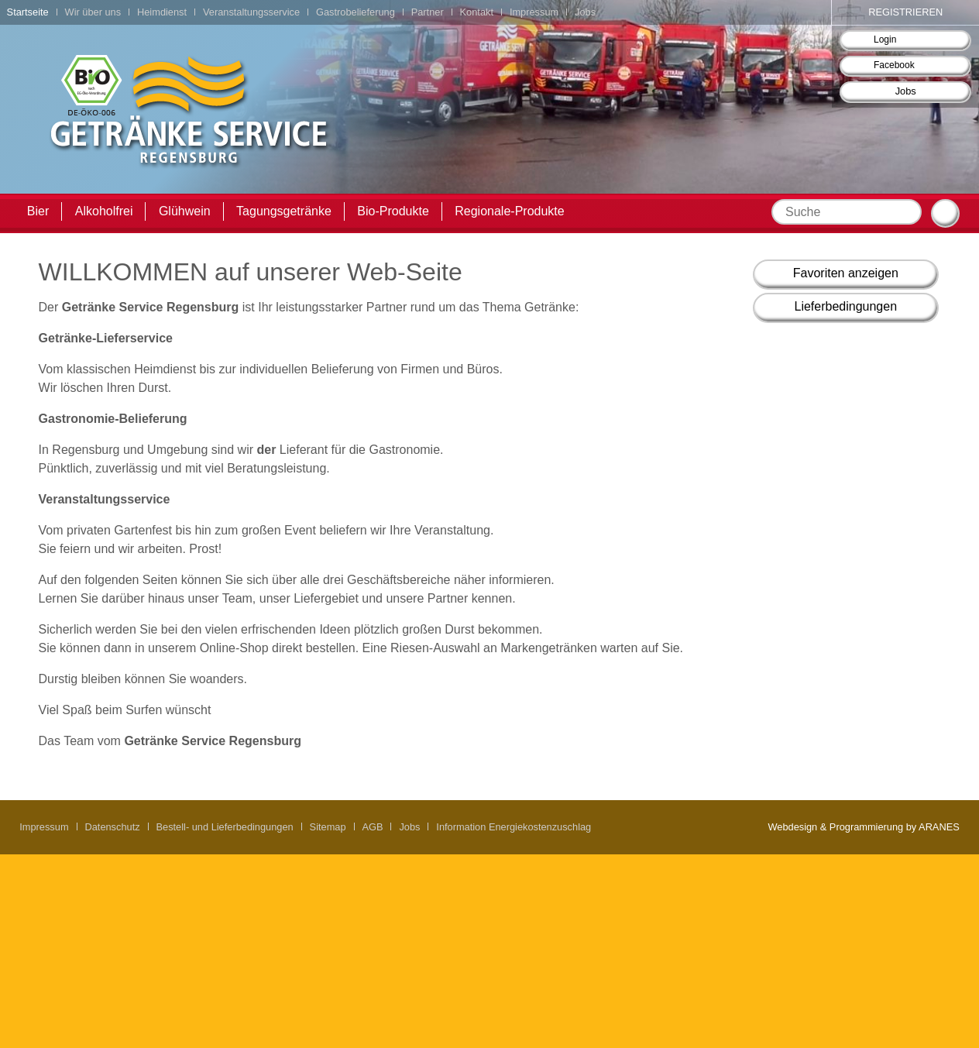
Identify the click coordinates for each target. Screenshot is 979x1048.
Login (885, 39)
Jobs (905, 91)
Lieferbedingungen (846, 306)
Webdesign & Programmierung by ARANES (863, 827)
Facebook (894, 65)
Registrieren (905, 12)
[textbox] (846, 212)
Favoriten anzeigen (845, 273)
